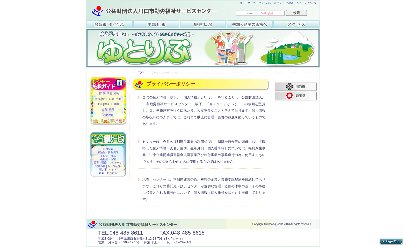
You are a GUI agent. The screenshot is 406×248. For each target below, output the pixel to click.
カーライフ (113, 166)
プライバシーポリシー (271, 3)
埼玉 (109, 94)
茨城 (98, 99)
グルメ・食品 (108, 156)
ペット (113, 170)
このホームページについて (301, 3)
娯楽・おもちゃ (108, 173)
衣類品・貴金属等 (108, 152)
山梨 (104, 110)
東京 (100, 104)
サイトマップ (247, 3)
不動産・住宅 (108, 159)
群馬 (111, 99)
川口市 (101, 94)
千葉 (118, 99)
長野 (111, 110)
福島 (116, 94)
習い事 (103, 170)
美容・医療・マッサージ (108, 163)
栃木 (104, 99)
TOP (140, 72)
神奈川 (108, 104)
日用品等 (108, 149)
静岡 (116, 104)
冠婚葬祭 (108, 115)
